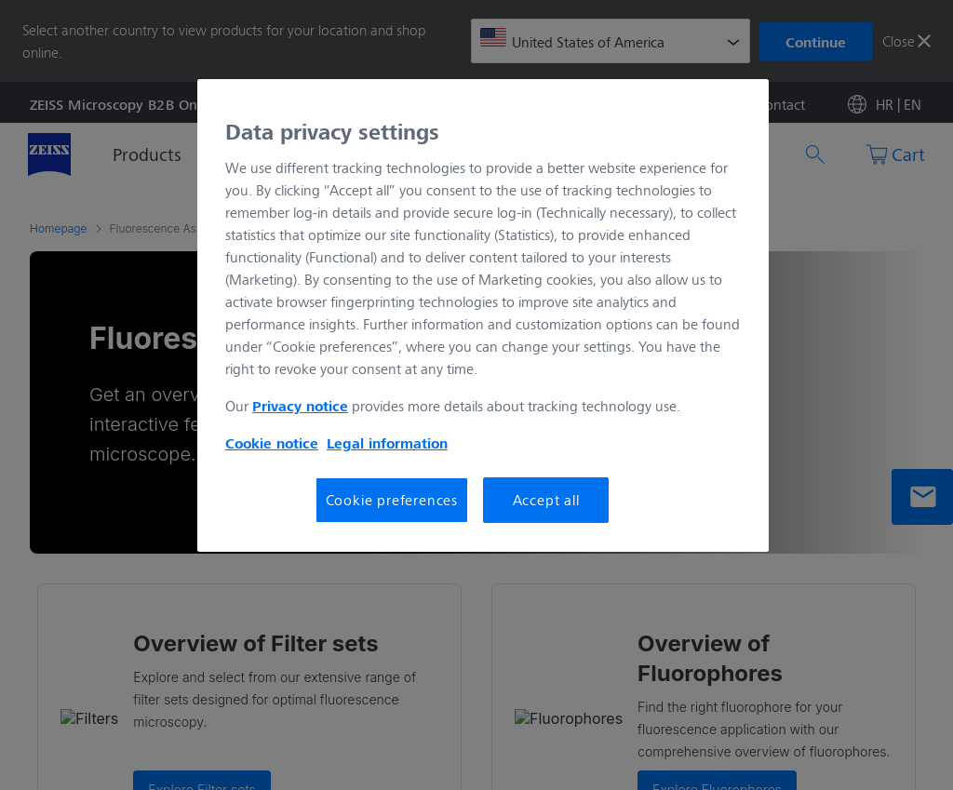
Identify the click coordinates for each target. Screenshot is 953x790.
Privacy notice (300, 405)
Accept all (546, 499)
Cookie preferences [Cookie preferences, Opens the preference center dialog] (392, 499)
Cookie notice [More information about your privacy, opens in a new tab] (271, 443)
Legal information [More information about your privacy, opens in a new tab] (387, 443)
